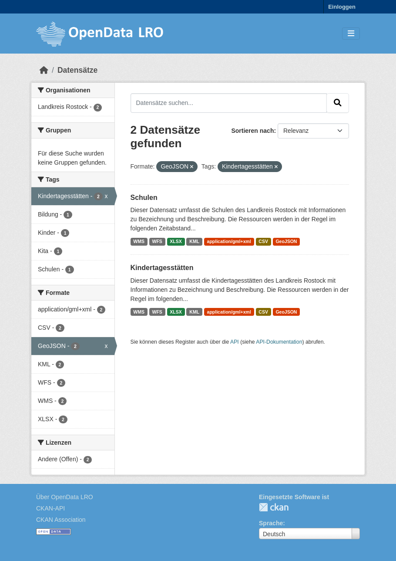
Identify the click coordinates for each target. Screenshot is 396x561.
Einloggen (342, 6)
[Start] (44, 70)
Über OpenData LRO (64, 496)
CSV (263, 241)
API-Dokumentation (279, 342)
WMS (138, 241)
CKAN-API (50, 508)
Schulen (144, 197)
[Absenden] (337, 102)
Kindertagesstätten (162, 267)
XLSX (175, 241)
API (234, 342)
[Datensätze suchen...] (229, 102)
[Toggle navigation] (351, 33)
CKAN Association (61, 519)
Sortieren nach (252, 130)
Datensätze (77, 70)
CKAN (274, 507)
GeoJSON (286, 241)
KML (194, 241)
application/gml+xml (229, 241)
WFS (157, 241)
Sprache (271, 523)
